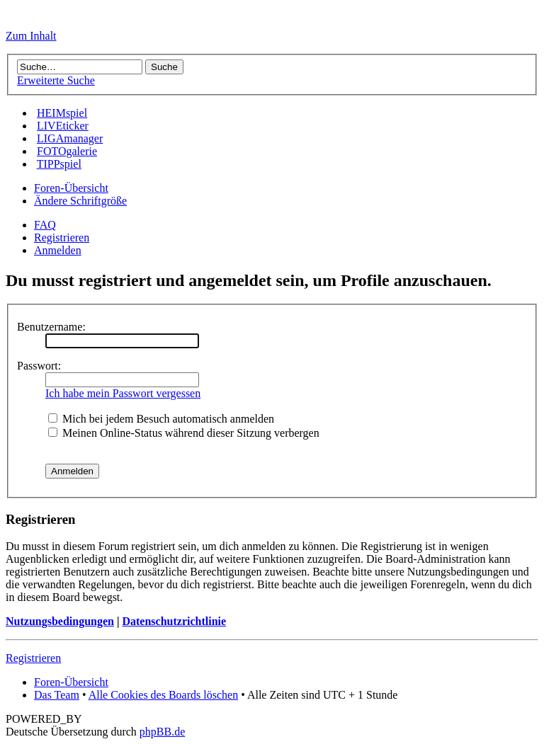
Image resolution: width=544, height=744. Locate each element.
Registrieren (61, 237)
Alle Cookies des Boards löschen (164, 695)
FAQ (45, 225)
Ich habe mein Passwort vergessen (122, 393)
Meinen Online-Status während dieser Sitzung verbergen (183, 433)
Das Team (56, 695)
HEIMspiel (62, 113)
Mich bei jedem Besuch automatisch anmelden (161, 419)
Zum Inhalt (31, 36)
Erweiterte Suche (56, 80)
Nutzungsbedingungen (60, 621)
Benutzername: (51, 327)
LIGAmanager (70, 138)
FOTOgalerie (67, 151)
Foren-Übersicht (71, 188)
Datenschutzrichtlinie (174, 621)
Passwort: (39, 366)
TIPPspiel (59, 164)
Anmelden (57, 250)
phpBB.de (162, 732)
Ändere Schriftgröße (80, 201)
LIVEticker (63, 126)
